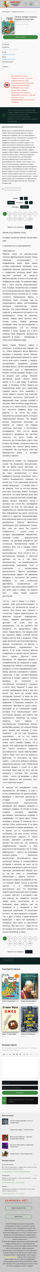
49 (30, 219)
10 (20, 219)
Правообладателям (18, 1208)
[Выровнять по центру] (17, 1054)
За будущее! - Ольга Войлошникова (16, 1172)
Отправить (20, 1093)
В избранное (8, 960)
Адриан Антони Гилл (8, 54)
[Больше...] (31, 1054)
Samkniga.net (6, 12)
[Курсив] (7, 1054)
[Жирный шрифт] (3, 1054)
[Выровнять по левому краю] (14, 1054)
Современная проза (18, 12)
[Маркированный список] (24, 1054)
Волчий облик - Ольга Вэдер (13, 1182)
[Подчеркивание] (10, 1054)
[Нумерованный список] (27, 1054)
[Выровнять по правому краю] (20, 1054)
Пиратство (18, 1216)
